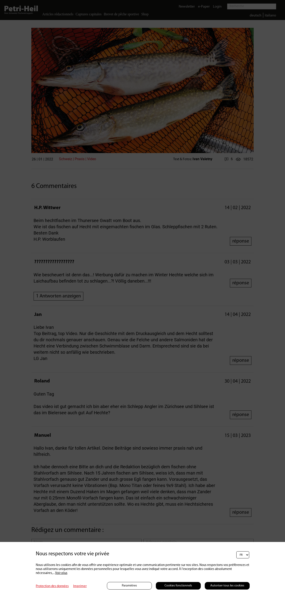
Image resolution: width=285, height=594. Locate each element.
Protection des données (52, 586)
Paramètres (129, 585)
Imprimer (80, 586)
